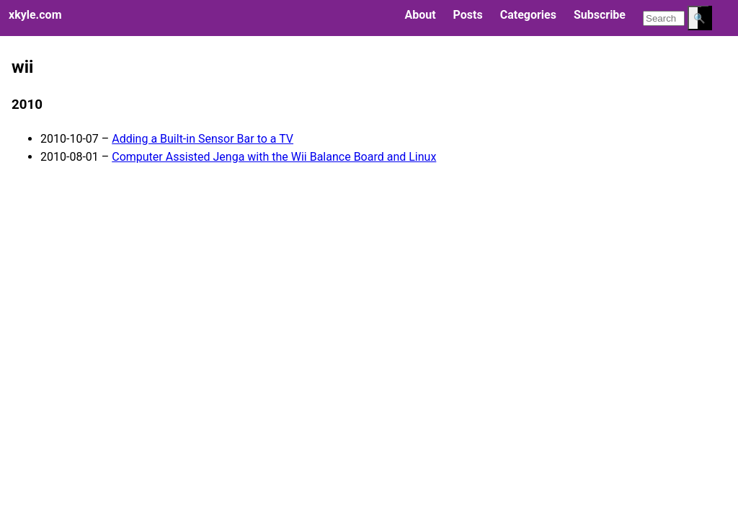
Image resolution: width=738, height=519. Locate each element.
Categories (528, 15)
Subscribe (600, 15)
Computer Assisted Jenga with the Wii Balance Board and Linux (274, 157)
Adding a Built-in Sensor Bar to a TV (202, 139)
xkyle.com (35, 15)
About (419, 15)
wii (22, 67)
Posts (468, 15)
